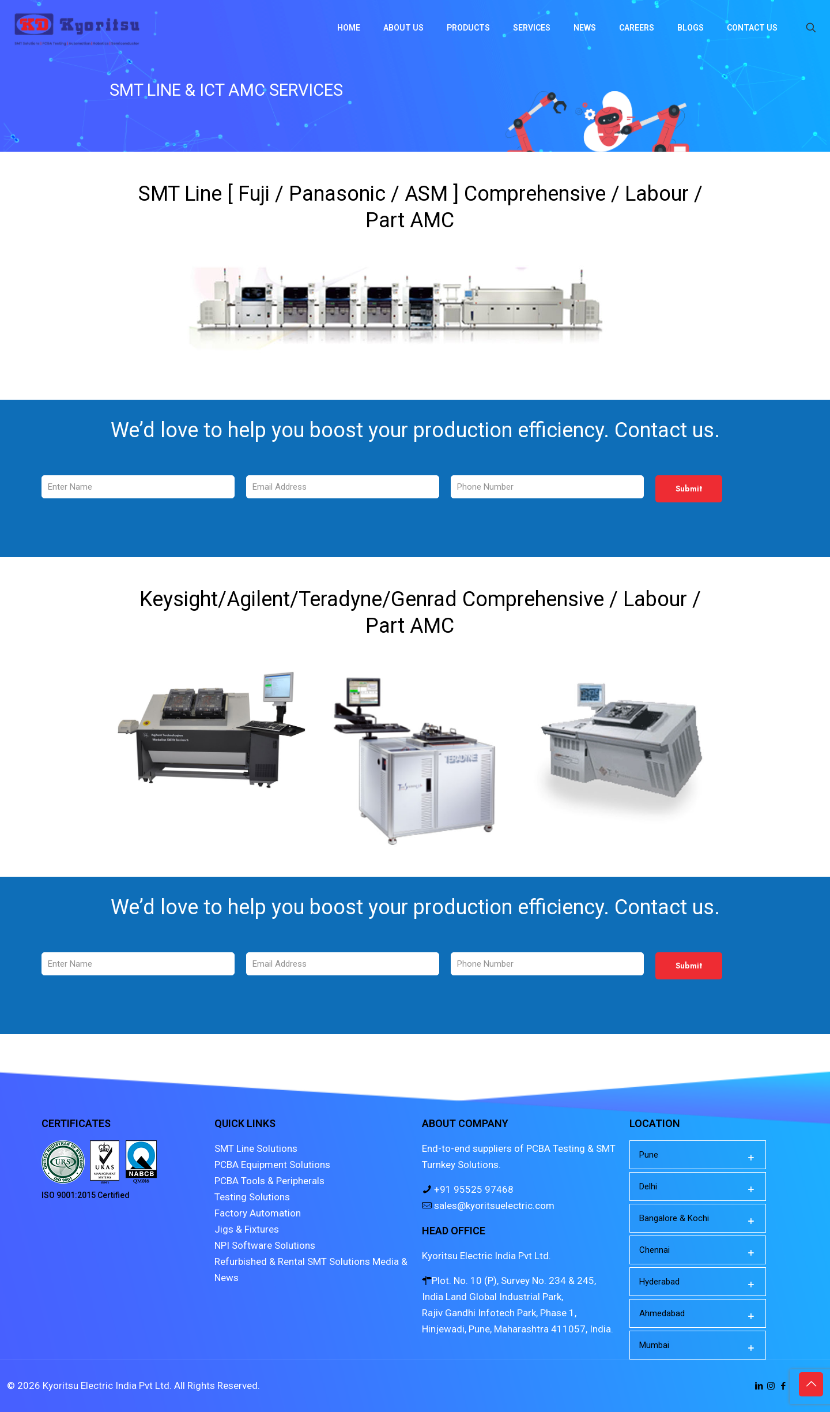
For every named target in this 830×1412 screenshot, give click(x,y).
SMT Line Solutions (255, 1148)
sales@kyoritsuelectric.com (493, 1205)
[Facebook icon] (783, 1386)
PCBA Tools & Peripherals (269, 1180)
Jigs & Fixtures (246, 1229)
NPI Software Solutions (264, 1245)
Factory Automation (257, 1213)
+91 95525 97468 (473, 1189)
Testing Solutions (252, 1197)
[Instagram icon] (771, 1386)
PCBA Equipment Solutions (272, 1164)
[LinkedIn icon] (758, 1386)
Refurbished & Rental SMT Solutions (292, 1261)
